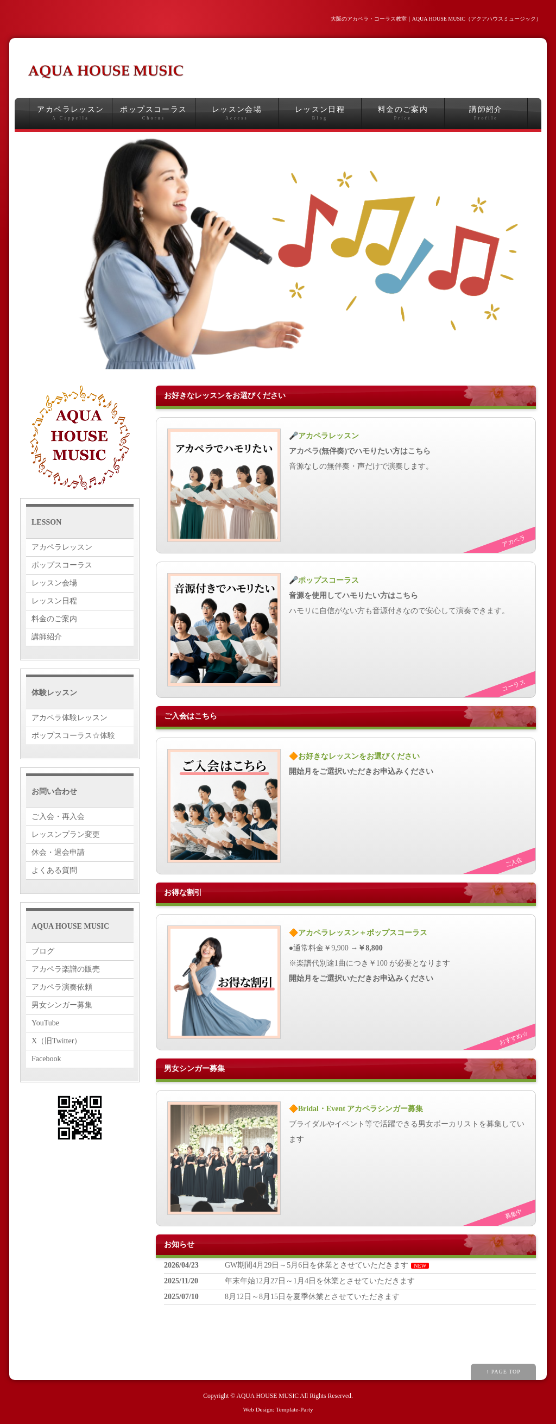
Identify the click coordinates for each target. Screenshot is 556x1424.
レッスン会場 (236, 113)
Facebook (46, 1059)
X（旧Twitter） (56, 1041)
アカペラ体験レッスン (69, 718)
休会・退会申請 (58, 852)
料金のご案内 (403, 113)
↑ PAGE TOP (503, 1372)
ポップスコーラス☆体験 (73, 736)
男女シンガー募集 (61, 1005)
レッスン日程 (320, 113)
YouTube (45, 1023)
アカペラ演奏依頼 (61, 987)
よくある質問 (54, 870)
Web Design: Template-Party (278, 1409)
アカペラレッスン (70, 113)
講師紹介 (486, 113)
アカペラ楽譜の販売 (65, 969)
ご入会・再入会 (58, 816)
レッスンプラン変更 (65, 834)
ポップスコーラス (153, 113)
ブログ (42, 951)
